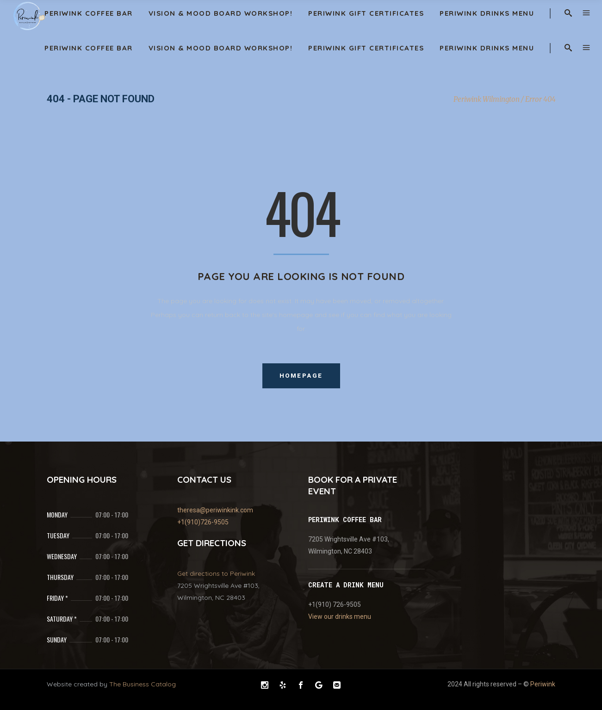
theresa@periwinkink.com (215, 510)
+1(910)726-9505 (203, 522)
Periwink (542, 684)
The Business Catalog (142, 684)
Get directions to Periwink (216, 573)
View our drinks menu (339, 616)
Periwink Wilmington (486, 99)
